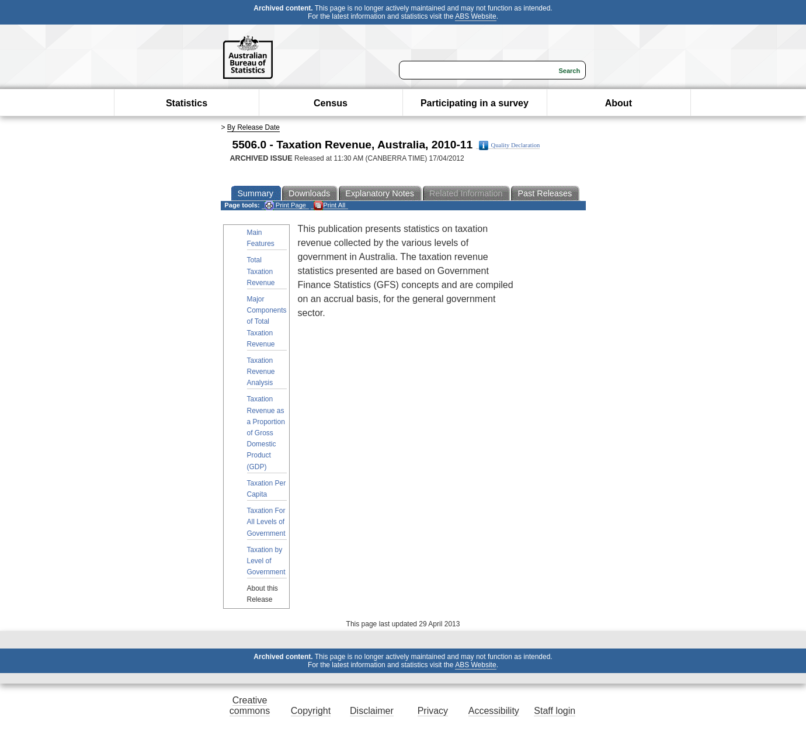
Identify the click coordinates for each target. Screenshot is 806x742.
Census (331, 103)
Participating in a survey (475, 103)
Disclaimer (372, 711)
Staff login (554, 711)
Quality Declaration (509, 145)
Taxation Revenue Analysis (261, 371)
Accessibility (493, 711)
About (618, 103)
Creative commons (250, 705)
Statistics (186, 103)
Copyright (311, 711)
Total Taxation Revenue (261, 271)
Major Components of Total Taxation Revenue (267, 321)
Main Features (261, 238)
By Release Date (253, 127)
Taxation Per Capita (266, 488)
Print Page (285, 205)
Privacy (433, 711)
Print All (329, 205)
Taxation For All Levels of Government (266, 522)
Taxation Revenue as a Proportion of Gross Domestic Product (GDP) (266, 432)
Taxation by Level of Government (266, 561)
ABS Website (475, 16)
